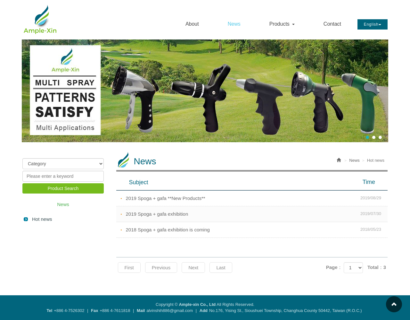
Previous (161, 267)
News (354, 160)
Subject (256, 182)
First (129, 267)
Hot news (42, 219)
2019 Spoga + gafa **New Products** (257, 198)
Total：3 (376, 267)
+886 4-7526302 (69, 310)
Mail (141, 310)
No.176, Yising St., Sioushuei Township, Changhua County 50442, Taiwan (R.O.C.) (285, 310)
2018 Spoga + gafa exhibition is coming (257, 229)
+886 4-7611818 (115, 310)
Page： (334, 267)
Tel (50, 310)
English (372, 24)
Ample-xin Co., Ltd (40, 19)
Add (204, 310)
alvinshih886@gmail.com (169, 310)
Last (220, 267)
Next (193, 267)
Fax (94, 310)
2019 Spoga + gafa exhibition (257, 214)
